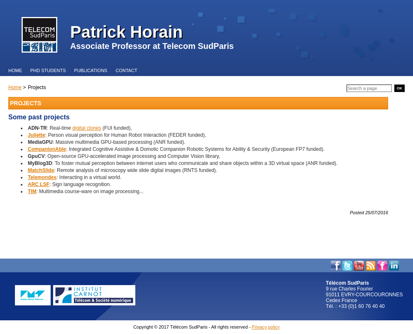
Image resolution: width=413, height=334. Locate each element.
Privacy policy (266, 326)
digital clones (86, 128)
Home (15, 87)
